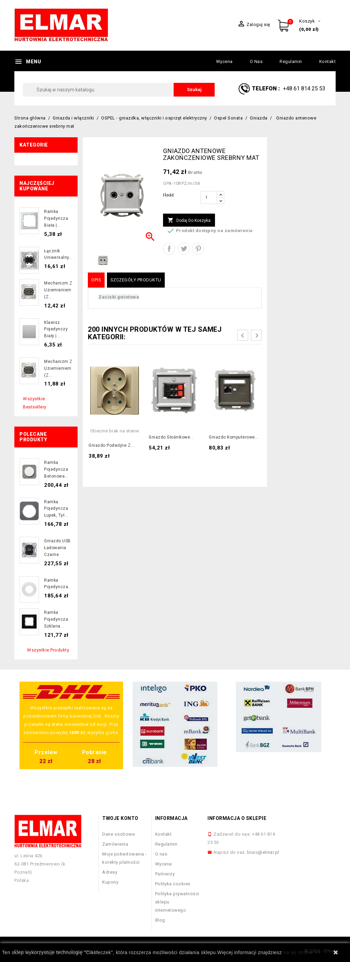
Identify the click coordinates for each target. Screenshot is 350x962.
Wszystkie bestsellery (34, 402)
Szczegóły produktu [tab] (135, 279)
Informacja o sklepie (236, 818)
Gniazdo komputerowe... (233, 437)
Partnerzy (165, 873)
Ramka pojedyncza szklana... (56, 619)
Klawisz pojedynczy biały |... (56, 329)
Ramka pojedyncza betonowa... (56, 469)
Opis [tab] (96, 279)
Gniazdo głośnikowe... (171, 437)
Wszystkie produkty (48, 650)
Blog (160, 920)
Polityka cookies (172, 883)
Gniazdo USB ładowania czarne (57, 548)
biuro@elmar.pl (263, 852)
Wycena (224, 61)
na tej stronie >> (302, 952)
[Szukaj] (119, 90)
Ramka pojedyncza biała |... (56, 218)
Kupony (110, 882)
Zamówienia (115, 844)
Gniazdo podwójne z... (111, 445)
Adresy (109, 872)
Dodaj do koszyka (189, 220)
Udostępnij (169, 248)
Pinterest (198, 248)
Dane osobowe (118, 834)
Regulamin (291, 61)
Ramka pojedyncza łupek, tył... (56, 508)
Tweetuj (183, 248)
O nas (256, 61)
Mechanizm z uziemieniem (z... (58, 290)
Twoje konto (120, 818)
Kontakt (327, 61)
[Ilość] (209, 197)
